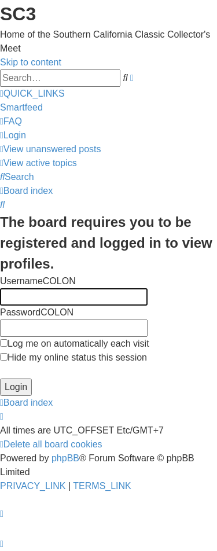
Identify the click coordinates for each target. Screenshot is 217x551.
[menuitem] (11, 121)
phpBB (65, 458)
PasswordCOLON (36, 312)
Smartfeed (21, 107)
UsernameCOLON (38, 281)
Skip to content (30, 62)
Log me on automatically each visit (74, 343)
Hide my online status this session (73, 357)
